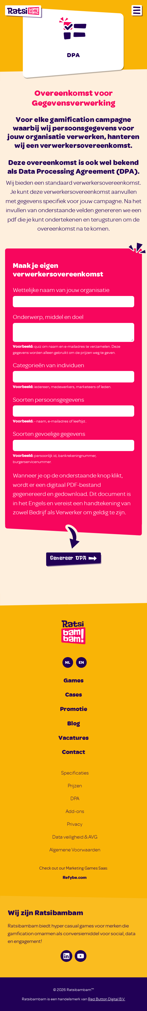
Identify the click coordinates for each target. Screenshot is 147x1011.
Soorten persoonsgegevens (48, 399)
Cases (73, 694)
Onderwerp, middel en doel (48, 317)
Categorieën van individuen (48, 365)
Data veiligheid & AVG (74, 837)
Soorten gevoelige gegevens (49, 433)
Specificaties (75, 772)
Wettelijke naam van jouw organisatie (61, 290)
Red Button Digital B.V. (106, 998)
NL (67, 662)
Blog (73, 723)
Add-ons (75, 811)
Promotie (73, 708)
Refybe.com (75, 877)
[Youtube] (80, 956)
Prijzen (75, 785)
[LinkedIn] (66, 956)
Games (73, 680)
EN (81, 662)
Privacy (74, 824)
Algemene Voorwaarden (74, 849)
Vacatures (73, 737)
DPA (74, 798)
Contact (73, 751)
